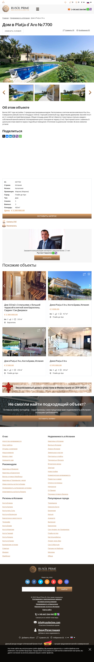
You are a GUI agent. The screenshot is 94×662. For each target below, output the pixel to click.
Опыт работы (7, 445)
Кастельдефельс (54, 537)
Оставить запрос (47, 216)
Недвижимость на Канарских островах (17, 488)
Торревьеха (52, 503)
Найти (64, 589)
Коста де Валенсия (9, 514)
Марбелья (6, 556)
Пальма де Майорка (55, 548)
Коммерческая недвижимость (59, 475)
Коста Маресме (8, 529)
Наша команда (8, 453)
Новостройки (53, 471)
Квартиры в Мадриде (10, 469)
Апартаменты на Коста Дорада (14, 492)
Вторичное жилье (54, 464)
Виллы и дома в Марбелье (12, 477)
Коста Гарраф (7, 533)
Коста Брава (7, 526)
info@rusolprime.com (49, 622)
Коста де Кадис (8, 541)
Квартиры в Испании (55, 441)
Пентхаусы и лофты (55, 456)
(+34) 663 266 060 (78, 9)
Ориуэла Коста (53, 507)
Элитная (51, 468)
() (69, 30)
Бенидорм (52, 511)
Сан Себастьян (53, 545)
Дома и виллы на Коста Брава (13, 484)
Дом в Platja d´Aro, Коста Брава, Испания (69, 304)
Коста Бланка (7, 503)
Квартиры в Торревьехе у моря (14, 480)
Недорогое (52, 487)
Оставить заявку (47, 419)
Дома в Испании (54, 449)
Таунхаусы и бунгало (56, 460)
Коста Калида (7, 507)
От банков (52, 490)
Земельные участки (55, 453)
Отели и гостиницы (55, 483)
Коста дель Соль (8, 511)
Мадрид (5, 552)
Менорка (51, 552)
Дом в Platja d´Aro (58, 361)
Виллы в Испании (54, 445)
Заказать (47, 258)
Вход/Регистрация (49, 630)
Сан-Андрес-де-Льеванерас (58, 529)
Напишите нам (8, 460)
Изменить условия (13, 31)
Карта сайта (47, 610)
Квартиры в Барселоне (11, 473)
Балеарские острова (10, 545)
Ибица (50, 556)
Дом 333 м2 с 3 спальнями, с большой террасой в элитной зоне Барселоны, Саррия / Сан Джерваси (22, 307)
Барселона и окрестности (12, 518)
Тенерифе (6, 522)
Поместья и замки (54, 479)
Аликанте (51, 518)
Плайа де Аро (53, 533)
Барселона (52, 526)
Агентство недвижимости (12, 441)
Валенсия (51, 522)
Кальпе (50, 514)
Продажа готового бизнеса (58, 494)
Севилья (5, 548)
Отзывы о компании (9, 449)
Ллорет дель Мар (54, 541)
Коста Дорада (7, 537)
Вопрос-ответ (7, 456)
